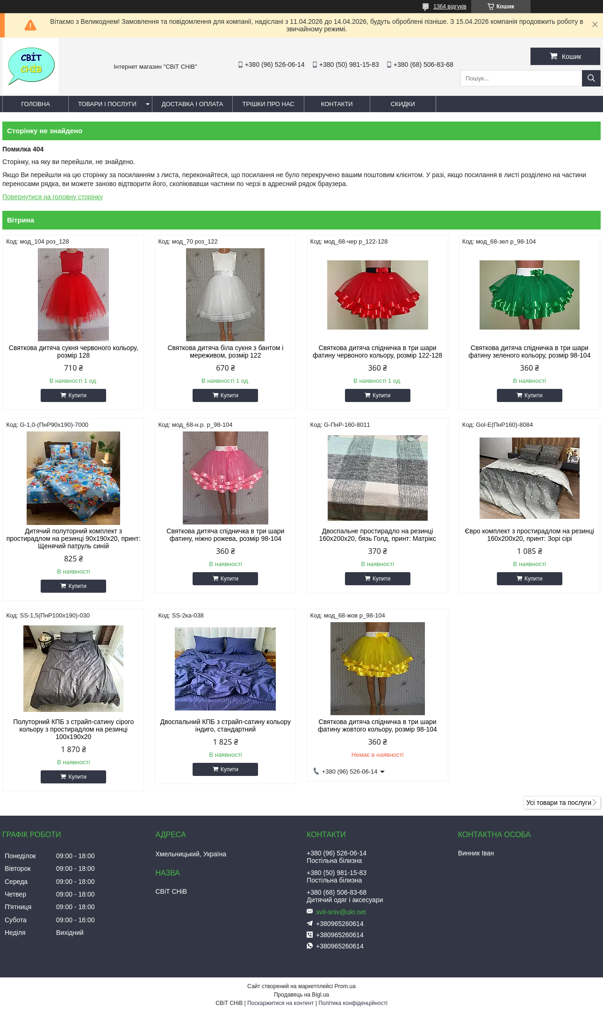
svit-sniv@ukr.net (341, 912)
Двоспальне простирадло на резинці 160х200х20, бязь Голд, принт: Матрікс (377, 534)
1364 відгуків (450, 6)
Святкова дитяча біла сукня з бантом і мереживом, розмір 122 (225, 351)
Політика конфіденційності (353, 1003)
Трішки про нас (268, 104)
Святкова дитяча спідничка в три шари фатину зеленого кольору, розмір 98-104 (529, 351)
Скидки (403, 104)
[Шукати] (591, 78)
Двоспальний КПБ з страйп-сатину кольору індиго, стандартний (225, 725)
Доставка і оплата (192, 104)
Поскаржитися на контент (280, 1003)
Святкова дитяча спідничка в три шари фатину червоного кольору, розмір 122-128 (377, 351)
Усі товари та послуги (558, 802)
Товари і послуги (107, 104)
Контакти (337, 104)
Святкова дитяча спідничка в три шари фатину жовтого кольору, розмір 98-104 (377, 725)
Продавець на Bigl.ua (301, 994)
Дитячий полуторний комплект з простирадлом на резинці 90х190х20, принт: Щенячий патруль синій (74, 538)
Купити (77, 395)
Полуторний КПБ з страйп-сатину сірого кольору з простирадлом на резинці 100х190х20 (73, 729)
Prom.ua (345, 986)
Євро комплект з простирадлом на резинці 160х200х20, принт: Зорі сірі (530, 534)
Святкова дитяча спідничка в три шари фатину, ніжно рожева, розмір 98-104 (225, 534)
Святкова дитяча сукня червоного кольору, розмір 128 (73, 351)
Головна (35, 104)
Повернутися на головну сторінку (52, 197)
